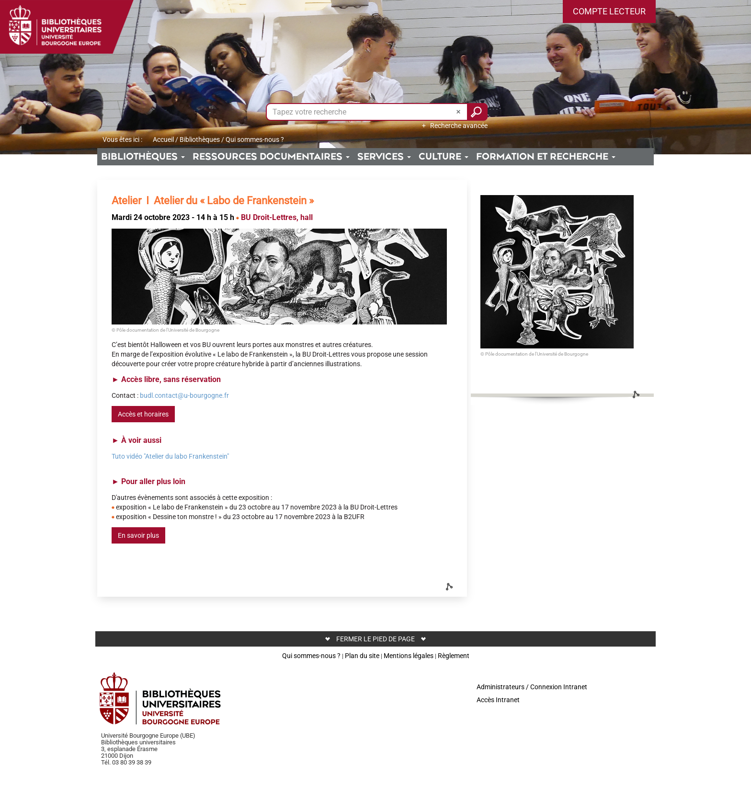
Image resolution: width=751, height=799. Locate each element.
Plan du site (362, 656)
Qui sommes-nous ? (311, 656)
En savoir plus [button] (138, 535)
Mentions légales (408, 656)
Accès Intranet (498, 700)
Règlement (453, 656)
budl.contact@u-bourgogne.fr (184, 395)
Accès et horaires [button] (143, 414)
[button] (609, 11)
